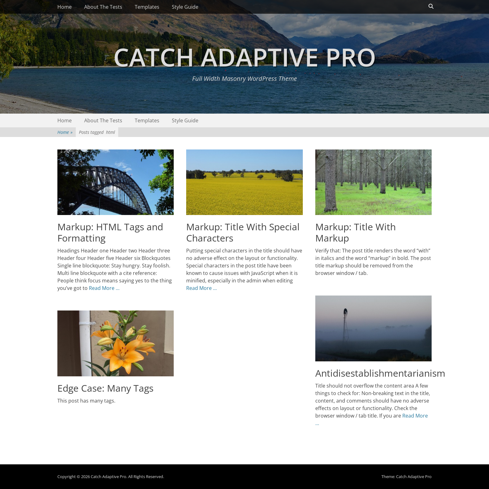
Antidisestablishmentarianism (380, 373)
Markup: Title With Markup (355, 232)
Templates (147, 6)
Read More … (104, 288)
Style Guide (185, 6)
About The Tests (103, 6)
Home (64, 6)
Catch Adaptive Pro (244, 57)
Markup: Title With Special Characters (243, 232)
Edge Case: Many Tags (105, 388)
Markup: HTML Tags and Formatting (110, 232)
